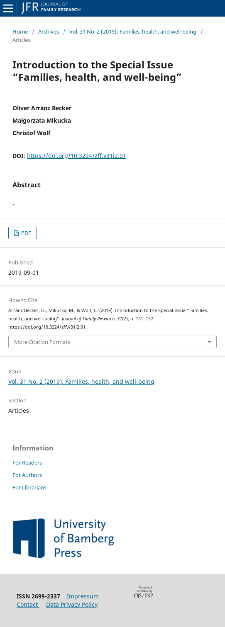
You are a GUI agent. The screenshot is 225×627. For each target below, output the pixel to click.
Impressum (83, 596)
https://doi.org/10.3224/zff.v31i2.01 (76, 156)
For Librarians (29, 487)
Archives (48, 31)
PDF (25, 233)
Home (20, 31)
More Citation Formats (42, 342)
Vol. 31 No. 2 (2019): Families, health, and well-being (132, 31)
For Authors (27, 475)
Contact (28, 604)
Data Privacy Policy (72, 604)
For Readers (27, 462)
